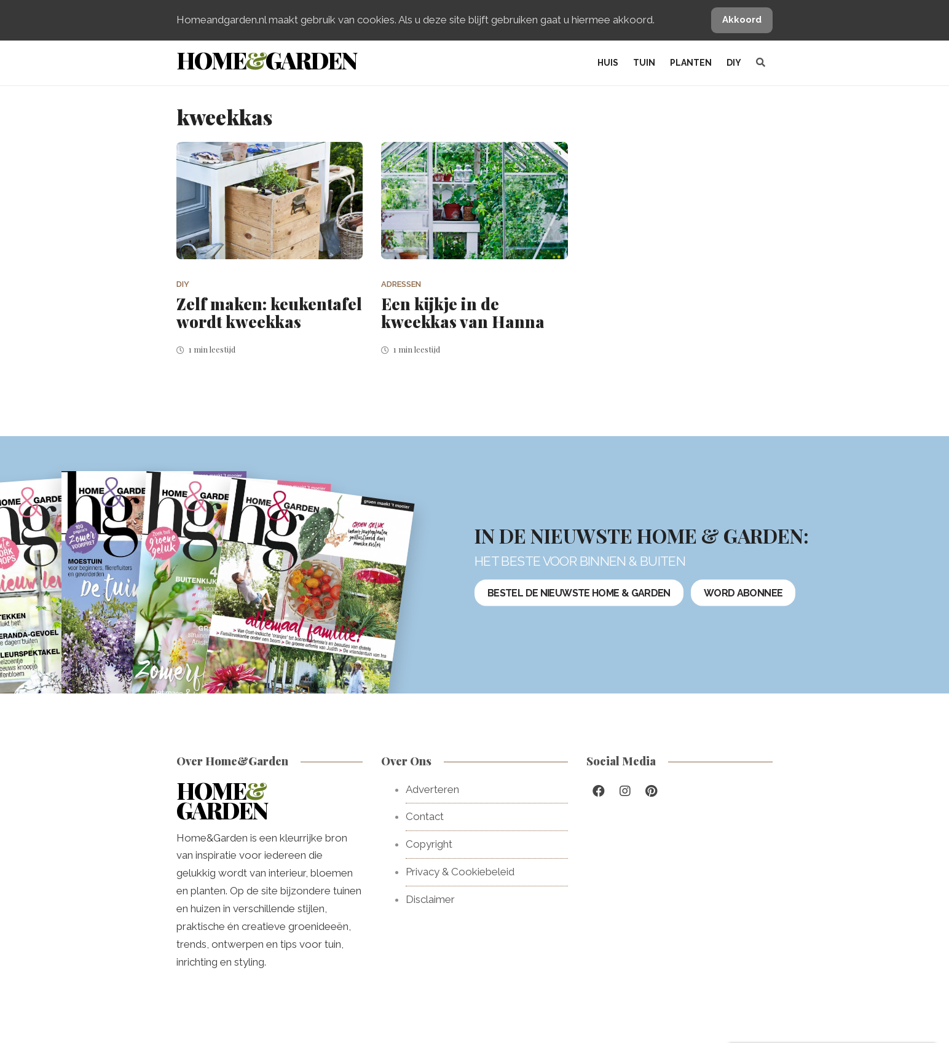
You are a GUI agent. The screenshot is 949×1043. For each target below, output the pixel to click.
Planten (691, 63)
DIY (734, 63)
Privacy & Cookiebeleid (460, 871)
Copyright (429, 844)
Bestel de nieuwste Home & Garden (579, 593)
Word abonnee (743, 593)
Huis (607, 63)
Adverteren (432, 789)
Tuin (644, 63)
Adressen (401, 284)
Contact (425, 816)
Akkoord (742, 19)
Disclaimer (430, 899)
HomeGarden (266, 60)
